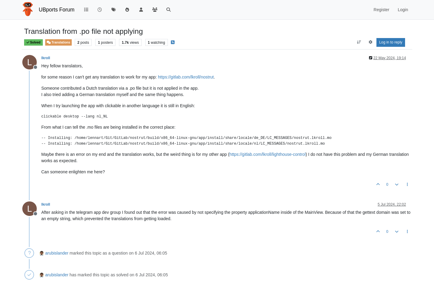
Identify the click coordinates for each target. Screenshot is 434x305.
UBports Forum (57, 10)
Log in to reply (390, 42)
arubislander (56, 253)
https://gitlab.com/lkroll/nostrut (186, 77)
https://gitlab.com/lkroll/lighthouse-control (267, 154)
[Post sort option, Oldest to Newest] (359, 42)
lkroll (45, 58)
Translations (58, 42)
